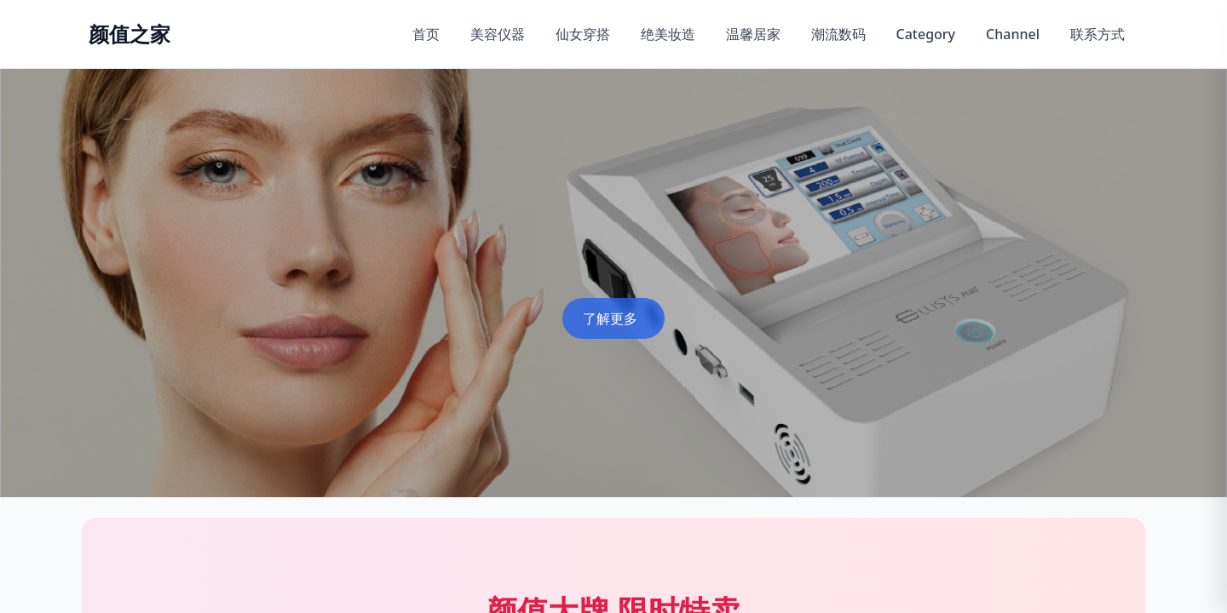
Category (926, 34)
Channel (1013, 34)
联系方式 (1097, 34)
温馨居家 (753, 34)
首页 (426, 34)
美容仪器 (497, 34)
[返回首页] (129, 34)
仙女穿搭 (583, 34)
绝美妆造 (668, 34)
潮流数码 (838, 34)
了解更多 (610, 318)
